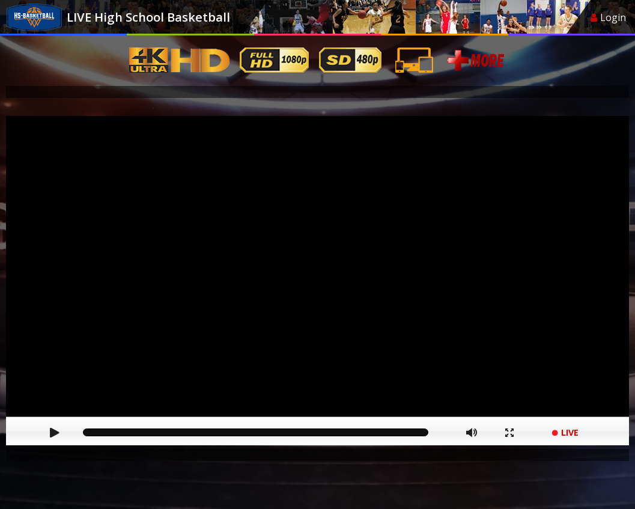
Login (608, 17)
